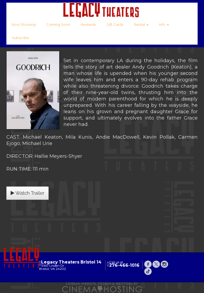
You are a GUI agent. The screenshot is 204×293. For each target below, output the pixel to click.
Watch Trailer (27, 193)
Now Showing (24, 24)
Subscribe (20, 38)
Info (164, 24)
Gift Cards (115, 24)
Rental (141, 24)
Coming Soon (58, 24)
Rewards (88, 24)
